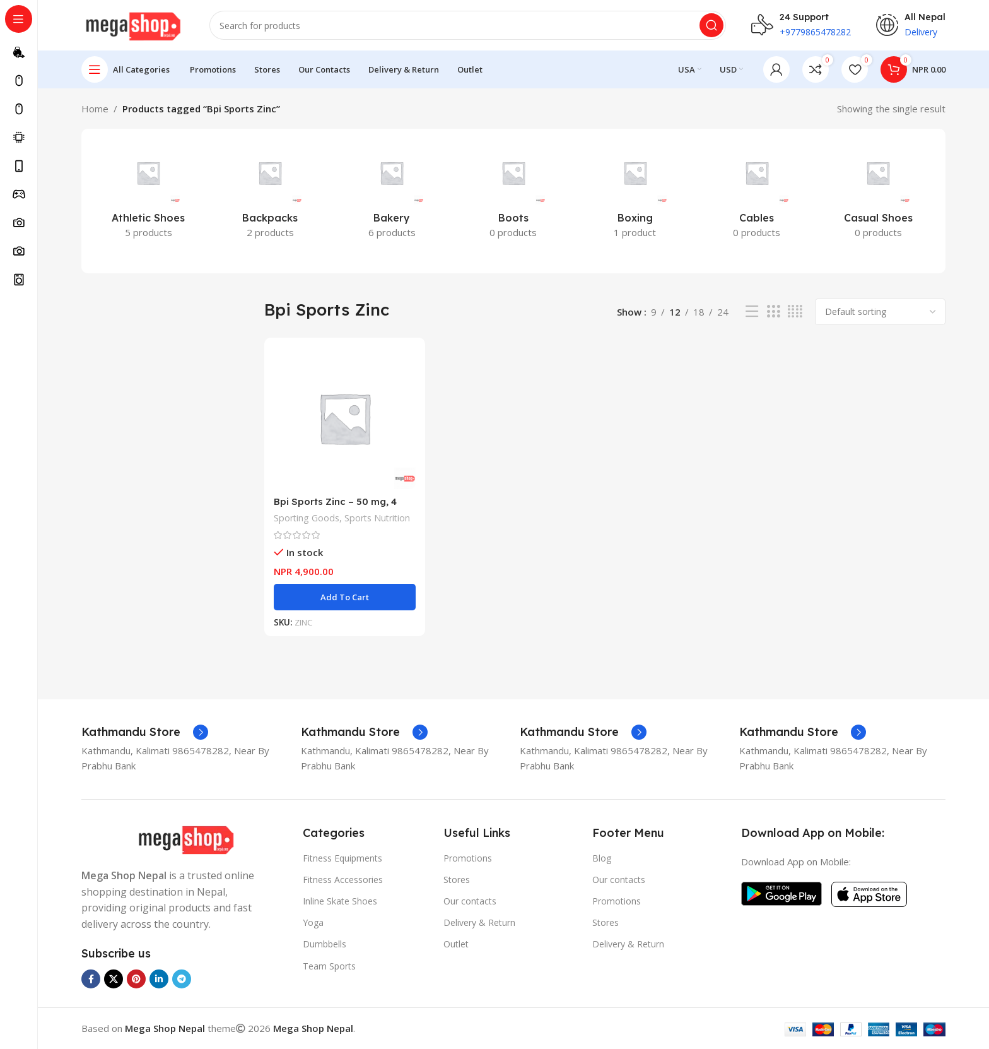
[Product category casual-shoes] (878, 193)
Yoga (313, 922)
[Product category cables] (756, 193)
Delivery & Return (479, 922)
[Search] (467, 25)
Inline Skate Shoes (340, 901)
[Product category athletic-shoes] (148, 193)
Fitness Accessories (343, 880)
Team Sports (329, 966)
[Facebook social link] (90, 978)
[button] (345, 597)
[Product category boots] (513, 193)
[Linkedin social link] (158, 978)
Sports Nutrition (377, 518)
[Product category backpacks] (270, 193)
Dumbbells (324, 944)
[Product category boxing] (634, 193)
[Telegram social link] (181, 978)
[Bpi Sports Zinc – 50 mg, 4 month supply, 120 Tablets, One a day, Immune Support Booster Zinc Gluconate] (345, 418)
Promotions (467, 858)
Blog (601, 858)
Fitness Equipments (342, 858)
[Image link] (185, 839)
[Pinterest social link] (136, 978)
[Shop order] (880, 312)
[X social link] (113, 978)
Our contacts (469, 901)
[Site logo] (132, 24)
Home (94, 108)
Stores (456, 880)
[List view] (752, 311)
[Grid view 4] (795, 311)
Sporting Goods (306, 518)
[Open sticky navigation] (125, 69)
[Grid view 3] (773, 311)
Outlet (456, 944)
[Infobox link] (144, 732)
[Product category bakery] (392, 193)
